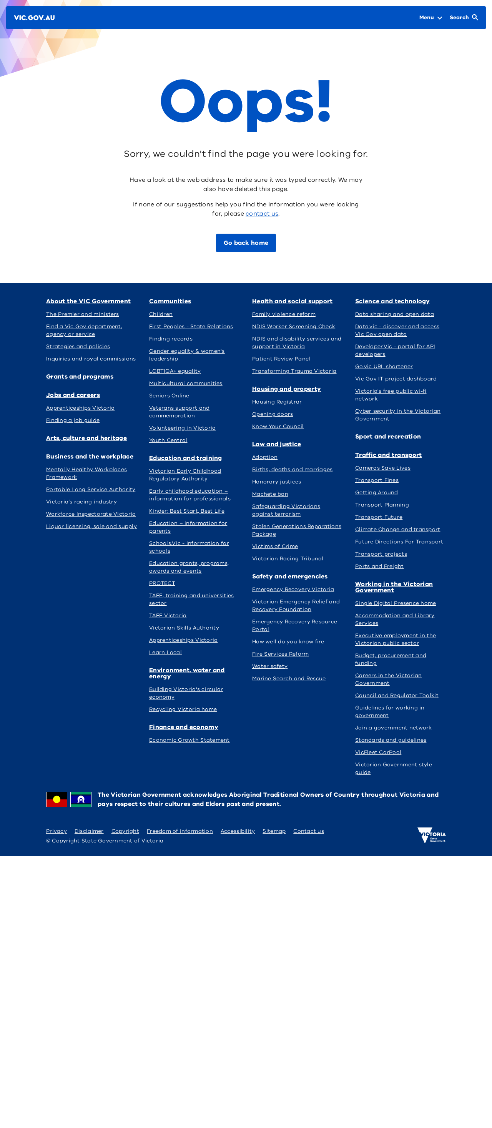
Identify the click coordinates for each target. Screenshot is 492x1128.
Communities (170, 301)
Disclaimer (89, 831)
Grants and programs (79, 377)
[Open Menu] (431, 17)
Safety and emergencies (290, 576)
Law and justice (276, 444)
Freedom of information (180, 831)
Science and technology (392, 301)
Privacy (56, 831)
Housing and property (286, 389)
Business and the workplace (89, 457)
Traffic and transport (388, 455)
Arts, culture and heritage (86, 438)
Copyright (125, 831)
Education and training (185, 458)
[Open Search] (464, 17)
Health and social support (292, 301)
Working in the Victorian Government (394, 587)
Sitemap (274, 831)
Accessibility (238, 831)
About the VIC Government (88, 301)
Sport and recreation (388, 437)
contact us (262, 213)
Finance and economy (183, 727)
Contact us (308, 831)
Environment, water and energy (187, 673)
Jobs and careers (73, 395)
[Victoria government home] (431, 835)
